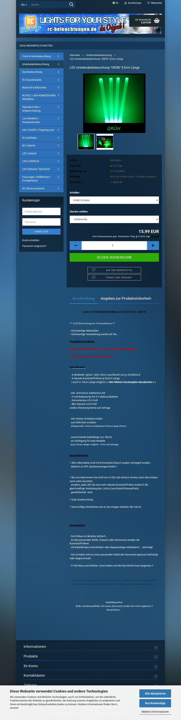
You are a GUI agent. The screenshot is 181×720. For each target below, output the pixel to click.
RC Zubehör (28, 145)
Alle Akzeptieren (155, 693)
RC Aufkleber (29, 137)
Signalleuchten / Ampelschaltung (31, 108)
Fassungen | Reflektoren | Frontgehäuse (36, 178)
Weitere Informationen (155, 711)
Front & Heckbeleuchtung (36, 56)
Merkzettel (154, 3)
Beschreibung (84, 298)
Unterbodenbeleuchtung (35, 64)
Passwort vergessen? (34, 245)
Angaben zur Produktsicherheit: (126, 298)
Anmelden (41, 231)
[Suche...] (24, 4)
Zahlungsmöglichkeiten (35, 45)
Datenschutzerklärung (31, 707)
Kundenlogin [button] (133, 3)
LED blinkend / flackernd (36, 169)
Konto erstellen (30, 240)
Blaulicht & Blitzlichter (34, 87)
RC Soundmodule (31, 79)
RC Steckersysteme (33, 188)
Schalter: (75, 192)
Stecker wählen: (79, 211)
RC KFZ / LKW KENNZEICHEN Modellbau (39, 97)
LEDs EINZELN (30, 161)
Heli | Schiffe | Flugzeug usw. (38, 129)
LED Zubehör (29, 153)
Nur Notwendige (155, 703)
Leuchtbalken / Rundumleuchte (31, 120)
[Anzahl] (114, 245)
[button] (115, 3)
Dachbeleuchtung (32, 71)
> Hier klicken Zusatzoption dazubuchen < (130, 382)
